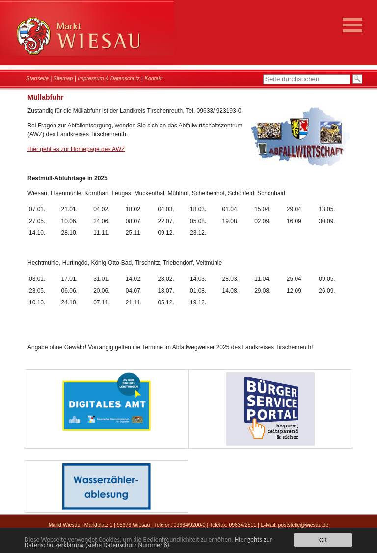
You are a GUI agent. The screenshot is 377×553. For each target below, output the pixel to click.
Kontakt (154, 78)
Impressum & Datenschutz (109, 78)
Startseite (37, 78)
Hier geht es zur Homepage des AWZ (76, 149)
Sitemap (63, 78)
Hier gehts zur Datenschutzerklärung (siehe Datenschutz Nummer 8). (148, 543)
